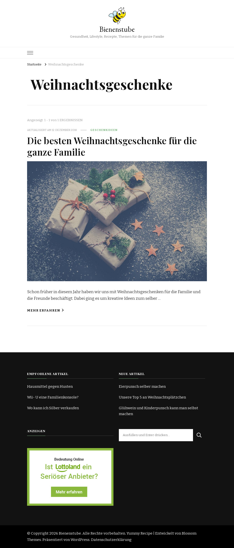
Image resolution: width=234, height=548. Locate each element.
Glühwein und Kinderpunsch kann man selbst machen (158, 411)
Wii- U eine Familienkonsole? (53, 397)
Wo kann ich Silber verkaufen (53, 408)
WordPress (80, 539)
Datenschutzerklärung (111, 539)
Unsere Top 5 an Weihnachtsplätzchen (152, 397)
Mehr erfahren (45, 310)
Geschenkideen (104, 130)
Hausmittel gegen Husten (50, 386)
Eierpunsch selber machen (142, 386)
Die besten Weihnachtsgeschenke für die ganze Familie (112, 146)
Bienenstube (117, 29)
